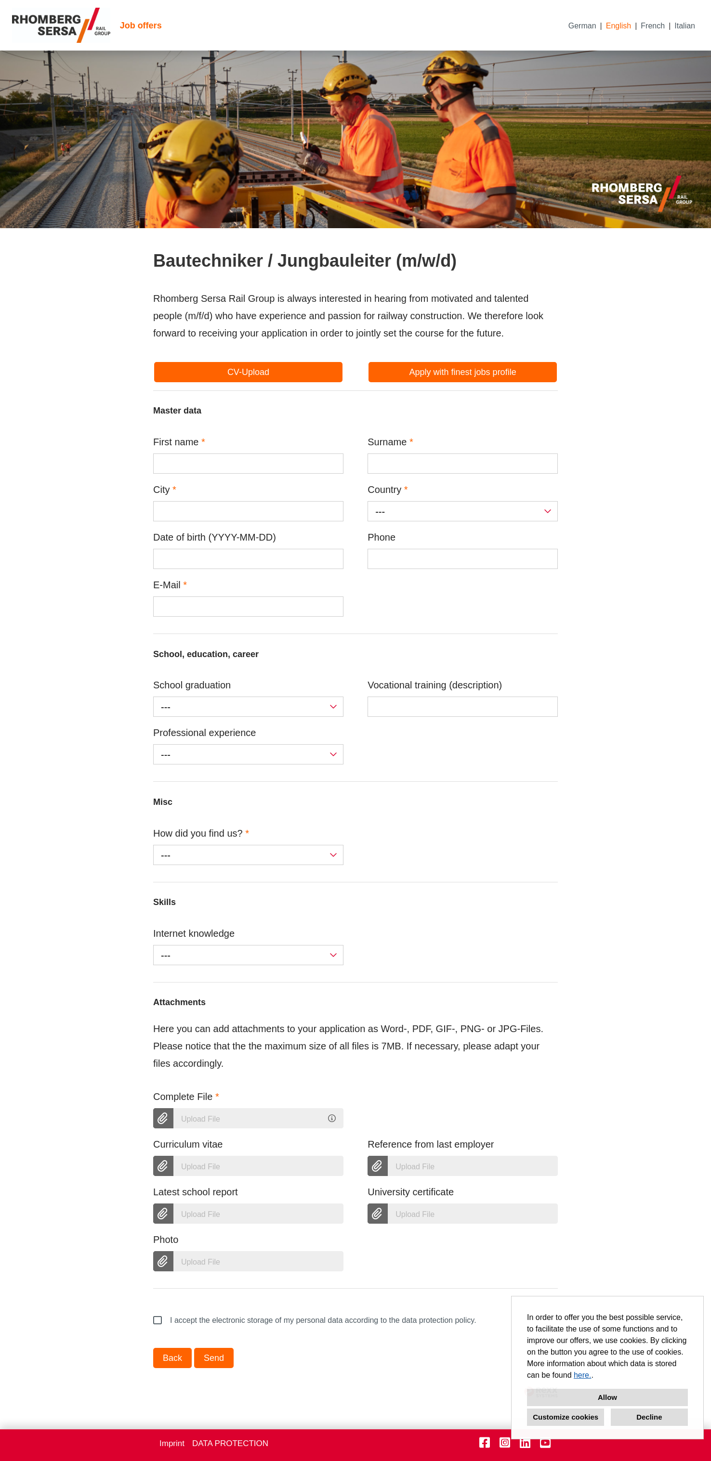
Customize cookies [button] (565, 1417)
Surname (390, 442)
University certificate (411, 1192)
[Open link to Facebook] (484, 1442)
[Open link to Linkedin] (525, 1442)
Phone (381, 537)
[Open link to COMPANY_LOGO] (61, 25)
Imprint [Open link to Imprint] (171, 1443)
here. (582, 1375)
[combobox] (463, 511)
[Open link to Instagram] (505, 1442)
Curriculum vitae (188, 1144)
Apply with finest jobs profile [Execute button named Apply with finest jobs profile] (462, 372)
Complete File (186, 1096)
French (653, 26)
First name (179, 442)
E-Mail (170, 585)
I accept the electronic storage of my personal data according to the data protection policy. (314, 1320)
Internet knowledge (194, 933)
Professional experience (204, 732)
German (582, 26)
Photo (165, 1239)
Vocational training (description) (435, 685)
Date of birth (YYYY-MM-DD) (214, 537)
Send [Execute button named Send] (214, 1358)
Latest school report (195, 1192)
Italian (684, 26)
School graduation (192, 685)
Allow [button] (607, 1397)
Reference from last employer (431, 1144)
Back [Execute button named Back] (172, 1358)
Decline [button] (649, 1417)
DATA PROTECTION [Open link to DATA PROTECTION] (230, 1443)
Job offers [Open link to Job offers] (141, 25)
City (164, 489)
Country (388, 489)
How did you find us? (201, 833)
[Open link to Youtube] (545, 1442)
